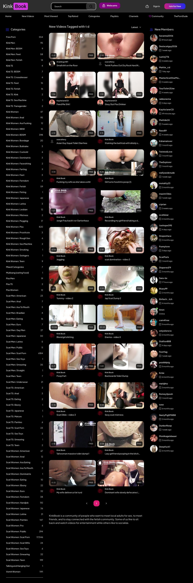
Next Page (106, 503)
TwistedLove (165, 151)
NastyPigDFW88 (167, 415)
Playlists (114, 16)
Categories (94, 16)
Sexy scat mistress (114, 414)
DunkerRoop (165, 425)
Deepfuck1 (164, 446)
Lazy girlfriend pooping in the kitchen (122, 453)
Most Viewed (51, 16)
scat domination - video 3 (117, 259)
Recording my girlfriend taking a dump (122, 220)
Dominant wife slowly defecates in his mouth (122, 492)
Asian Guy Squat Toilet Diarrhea (72, 143)
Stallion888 (165, 341)
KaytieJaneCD (63, 100)
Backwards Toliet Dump (116, 376)
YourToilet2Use (167, 88)
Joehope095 (165, 225)
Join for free (175, 6)
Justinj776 (164, 56)
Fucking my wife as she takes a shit (74, 181)
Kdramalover (165, 141)
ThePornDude (181, 16)
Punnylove (164, 246)
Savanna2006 (166, 35)
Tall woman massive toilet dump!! (73, 453)
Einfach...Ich (165, 299)
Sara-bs (163, 278)
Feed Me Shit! (63, 104)
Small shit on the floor (67, 65)
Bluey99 (163, 288)
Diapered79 (165, 267)
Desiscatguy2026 (168, 46)
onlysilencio (165, 330)
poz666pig (164, 362)
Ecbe (161, 373)
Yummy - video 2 (65, 298)
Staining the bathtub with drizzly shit (122, 143)
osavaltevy (109, 62)
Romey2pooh (166, 394)
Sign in (156, 6)
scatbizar (164, 214)
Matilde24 (164, 120)
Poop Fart (61, 376)
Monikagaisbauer (168, 436)
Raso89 (163, 130)
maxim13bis (165, 193)
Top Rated (73, 16)
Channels (133, 16)
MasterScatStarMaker (170, 77)
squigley (163, 383)
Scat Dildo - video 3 (66, 414)
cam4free (164, 320)
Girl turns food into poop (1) (118, 181)
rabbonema (165, 99)
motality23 (164, 183)
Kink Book (109, 139)
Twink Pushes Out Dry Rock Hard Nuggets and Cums (122, 65)
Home (8, 16)
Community (156, 16)
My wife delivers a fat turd (69, 492)
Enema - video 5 (113, 337)
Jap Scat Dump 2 (113, 298)
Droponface (165, 236)
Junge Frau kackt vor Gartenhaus (73, 220)
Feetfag (163, 351)
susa (161, 404)
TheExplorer (165, 162)
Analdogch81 (62, 62)
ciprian (162, 204)
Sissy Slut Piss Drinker (115, 104)
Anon (161, 309)
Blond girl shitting (65, 337)
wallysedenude (167, 172)
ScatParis (164, 257)
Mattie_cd (164, 67)
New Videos (28, 16)
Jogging (60, 259)
